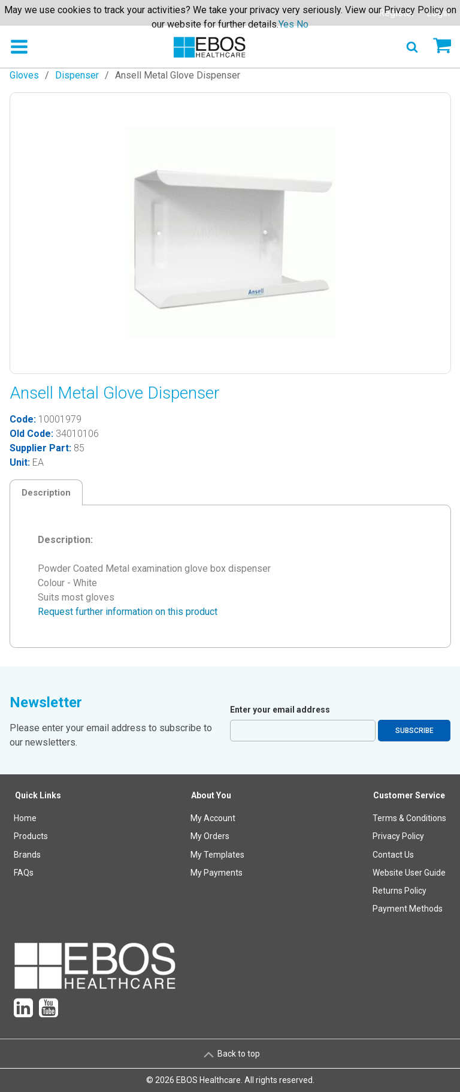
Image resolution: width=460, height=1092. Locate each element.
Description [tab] (46, 492)
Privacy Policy (398, 836)
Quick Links (38, 795)
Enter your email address (280, 709)
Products (31, 836)
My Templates (217, 854)
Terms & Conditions (409, 818)
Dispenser (77, 75)
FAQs (24, 872)
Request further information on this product (127, 611)
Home (25, 818)
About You (211, 795)
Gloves (24, 75)
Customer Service (409, 795)
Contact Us (393, 854)
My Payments (216, 872)
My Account (212, 818)
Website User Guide (409, 872)
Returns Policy (399, 890)
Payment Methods (408, 908)
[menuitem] (38, 855)
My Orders (209, 836)
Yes (286, 24)
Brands (27, 854)
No (302, 24)
